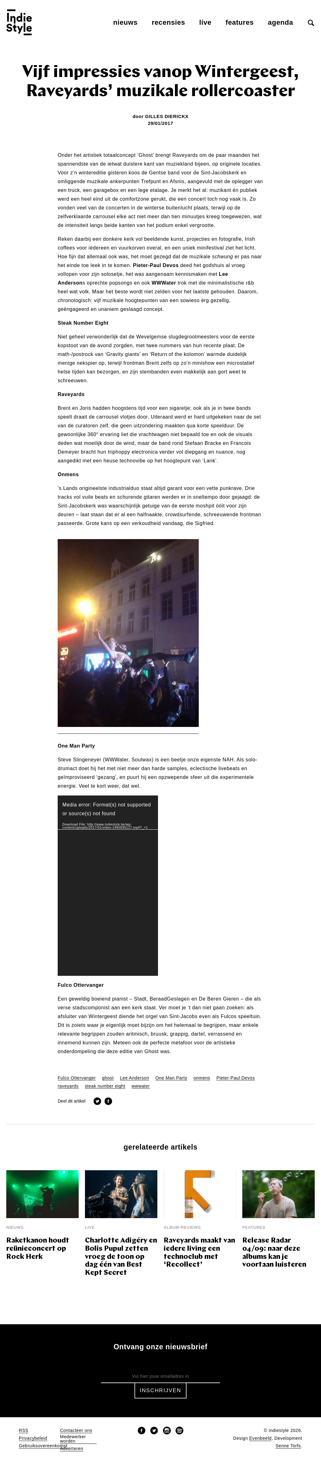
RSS (23, 1430)
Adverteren (71, 1448)
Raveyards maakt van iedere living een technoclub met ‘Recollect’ (199, 1253)
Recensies (168, 22)
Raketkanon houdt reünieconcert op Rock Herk (37, 1249)
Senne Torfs (288, 1446)
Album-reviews (182, 1227)
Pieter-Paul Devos (235, 1078)
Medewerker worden (73, 1439)
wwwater (141, 1086)
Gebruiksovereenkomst (43, 1446)
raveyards (68, 1086)
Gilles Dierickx (166, 116)
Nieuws (125, 22)
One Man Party (171, 1078)
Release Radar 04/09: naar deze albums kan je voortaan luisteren (274, 1253)
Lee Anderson (134, 1078)
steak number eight (105, 1086)
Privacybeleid (33, 1438)
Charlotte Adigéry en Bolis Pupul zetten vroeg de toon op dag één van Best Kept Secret (121, 1257)
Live (205, 22)
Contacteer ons (76, 1430)
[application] (108, 885)
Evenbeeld (260, 1438)
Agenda (280, 22)
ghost (108, 1078)
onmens (201, 1078)
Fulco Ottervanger (77, 1078)
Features (240, 22)
